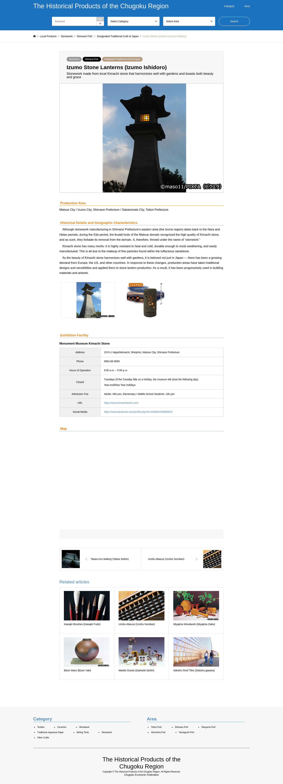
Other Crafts (43, 737)
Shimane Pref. (92, 59)
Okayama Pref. (208, 727)
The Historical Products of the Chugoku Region (137, 771)
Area (247, 6)
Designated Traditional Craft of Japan (122, 59)
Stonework (74, 59)
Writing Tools (83, 732)
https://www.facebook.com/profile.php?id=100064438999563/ (138, 411)
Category (229, 6)
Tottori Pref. (156, 727)
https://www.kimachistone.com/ (121, 402)
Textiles (40, 727)
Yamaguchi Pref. (187, 732)
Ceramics (61, 727)
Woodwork (84, 727)
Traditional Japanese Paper (50, 732)
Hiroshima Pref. (158, 732)
